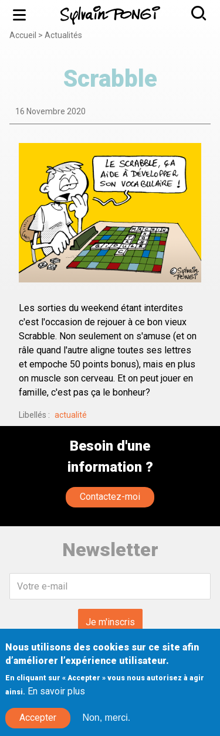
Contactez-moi (110, 496)
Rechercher (203, 13)
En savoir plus (56, 700)
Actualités (63, 35)
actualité (71, 415)
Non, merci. (106, 727)
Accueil (22, 35)
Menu (24, 15)
